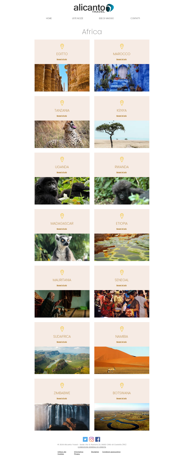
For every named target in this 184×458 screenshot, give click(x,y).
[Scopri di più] (62, 59)
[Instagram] (91, 439)
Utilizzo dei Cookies (62, 453)
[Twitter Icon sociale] (85, 439)
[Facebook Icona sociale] (97, 439)
